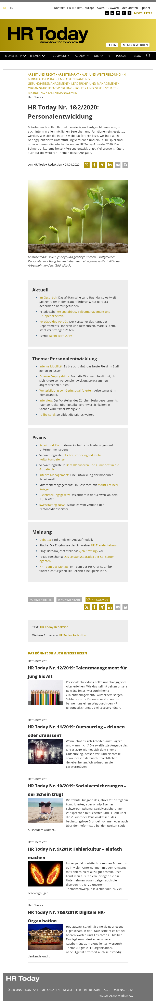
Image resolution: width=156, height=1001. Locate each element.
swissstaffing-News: (52, 505)
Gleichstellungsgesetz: (54, 495)
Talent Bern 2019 (60, 336)
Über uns (15, 990)
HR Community (59, 56)
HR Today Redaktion (48, 164)
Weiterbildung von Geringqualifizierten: (66, 390)
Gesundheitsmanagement (48, 83)
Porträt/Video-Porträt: (53, 321)
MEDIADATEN (50, 990)
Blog (137, 56)
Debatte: (45, 540)
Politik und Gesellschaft (95, 88)
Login (112, 45)
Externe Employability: (54, 376)
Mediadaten (129, 8)
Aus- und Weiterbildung (101, 74)
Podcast (122, 56)
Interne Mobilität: (51, 366)
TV (108, 56)
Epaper (145, 8)
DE (5, 8)
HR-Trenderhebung (104, 545)
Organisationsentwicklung (50, 88)
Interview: (46, 400)
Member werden (135, 45)
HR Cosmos (99, 600)
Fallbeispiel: (47, 414)
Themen (37, 56)
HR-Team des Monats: (54, 566)
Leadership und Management (94, 83)
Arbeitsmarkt (68, 74)
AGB (106, 990)
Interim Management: (54, 475)
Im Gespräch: (48, 297)
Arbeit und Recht (41, 74)
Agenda (82, 56)
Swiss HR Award (108, 8)
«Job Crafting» (88, 551)
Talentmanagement (63, 93)
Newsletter (143, 13)
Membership (15, 56)
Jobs (98, 56)
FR (11, 8)
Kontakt (59, 8)
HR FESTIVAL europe (80, 8)
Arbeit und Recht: (51, 445)
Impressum (92, 990)
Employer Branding (74, 79)
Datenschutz (123, 990)
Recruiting (36, 93)
